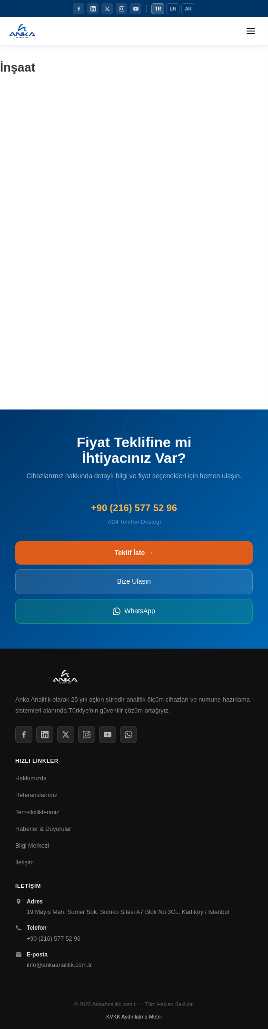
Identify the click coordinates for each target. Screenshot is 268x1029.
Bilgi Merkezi (32, 845)
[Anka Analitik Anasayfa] (22, 31)
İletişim (24, 862)
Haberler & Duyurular (43, 829)
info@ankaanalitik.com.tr (59, 965)
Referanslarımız (36, 795)
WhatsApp (134, 611)
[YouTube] (135, 8)
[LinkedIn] (93, 8)
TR (158, 8)
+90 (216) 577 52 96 (53, 938)
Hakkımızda (31, 778)
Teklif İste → (134, 552)
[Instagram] (121, 8)
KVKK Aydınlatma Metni (134, 1016)
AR (188, 8)
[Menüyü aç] (250, 31)
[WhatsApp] (128, 734)
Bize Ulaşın (134, 581)
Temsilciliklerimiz (37, 812)
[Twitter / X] (107, 8)
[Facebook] (78, 8)
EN (172, 8)
